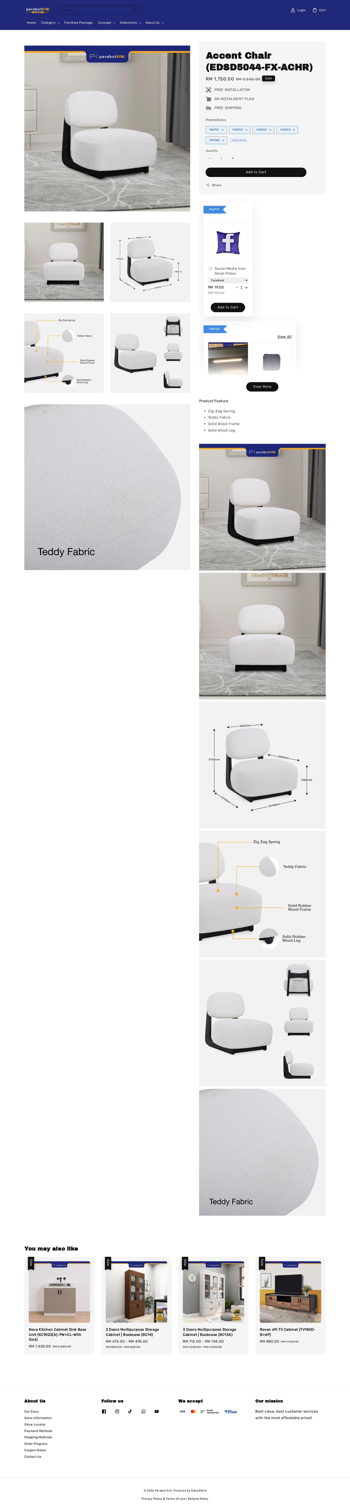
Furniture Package (78, 23)
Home (31, 23)
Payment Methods (38, 1431)
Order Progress (35, 1444)
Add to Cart (256, 172)
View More (239, 140)
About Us (153, 23)
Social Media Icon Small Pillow (227, 271)
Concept (104, 23)
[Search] (135, 10)
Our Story (31, 1411)
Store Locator (35, 1424)
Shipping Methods (38, 1437)
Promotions (216, 120)
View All (284, 337)
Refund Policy (198, 1498)
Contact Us (33, 1457)
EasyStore (198, 1490)
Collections (128, 23)
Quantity (212, 150)
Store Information (38, 1418)
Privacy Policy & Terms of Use (163, 1498)
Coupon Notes (35, 1450)
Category (48, 23)
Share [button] (213, 185)
